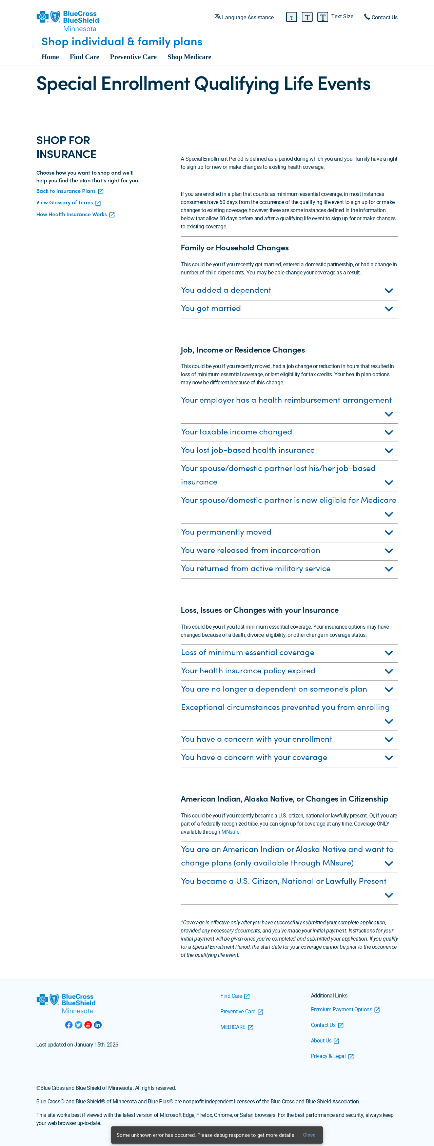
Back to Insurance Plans (66, 191)
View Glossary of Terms (64, 202)
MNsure (230, 831)
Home (50, 57)
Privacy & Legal (328, 1055)
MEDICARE (232, 1026)
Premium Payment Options (341, 1009)
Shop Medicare (189, 57)
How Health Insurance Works (71, 214)
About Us (321, 1040)
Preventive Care (133, 57)
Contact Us (323, 1024)
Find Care (84, 57)
